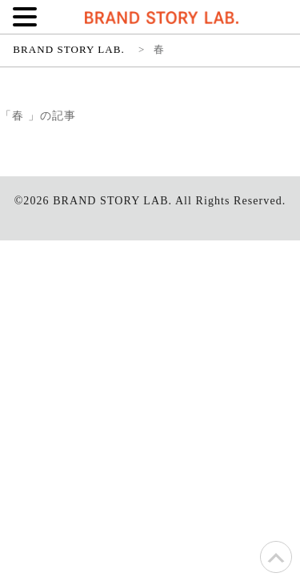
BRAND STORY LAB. (112, 201)
